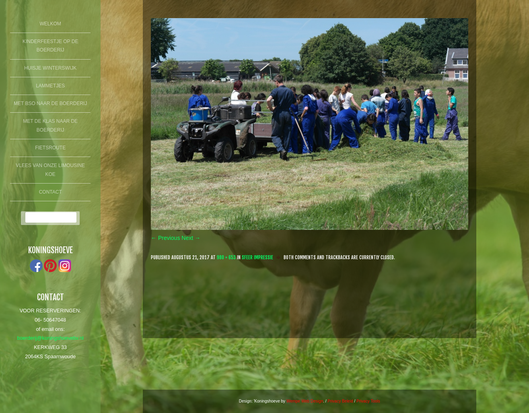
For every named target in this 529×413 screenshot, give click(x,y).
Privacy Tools (368, 401)
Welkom (50, 24)
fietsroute (50, 148)
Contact (50, 192)
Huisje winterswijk (50, 68)
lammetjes (50, 86)
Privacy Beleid (340, 401)
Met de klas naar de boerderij (50, 125)
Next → (190, 238)
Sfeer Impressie (257, 257)
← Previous (165, 238)
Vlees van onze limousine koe (50, 170)
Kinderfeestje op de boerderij (50, 46)
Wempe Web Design (304, 401)
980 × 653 (226, 257)
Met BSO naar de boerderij (50, 103)
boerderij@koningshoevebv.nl (50, 338)
